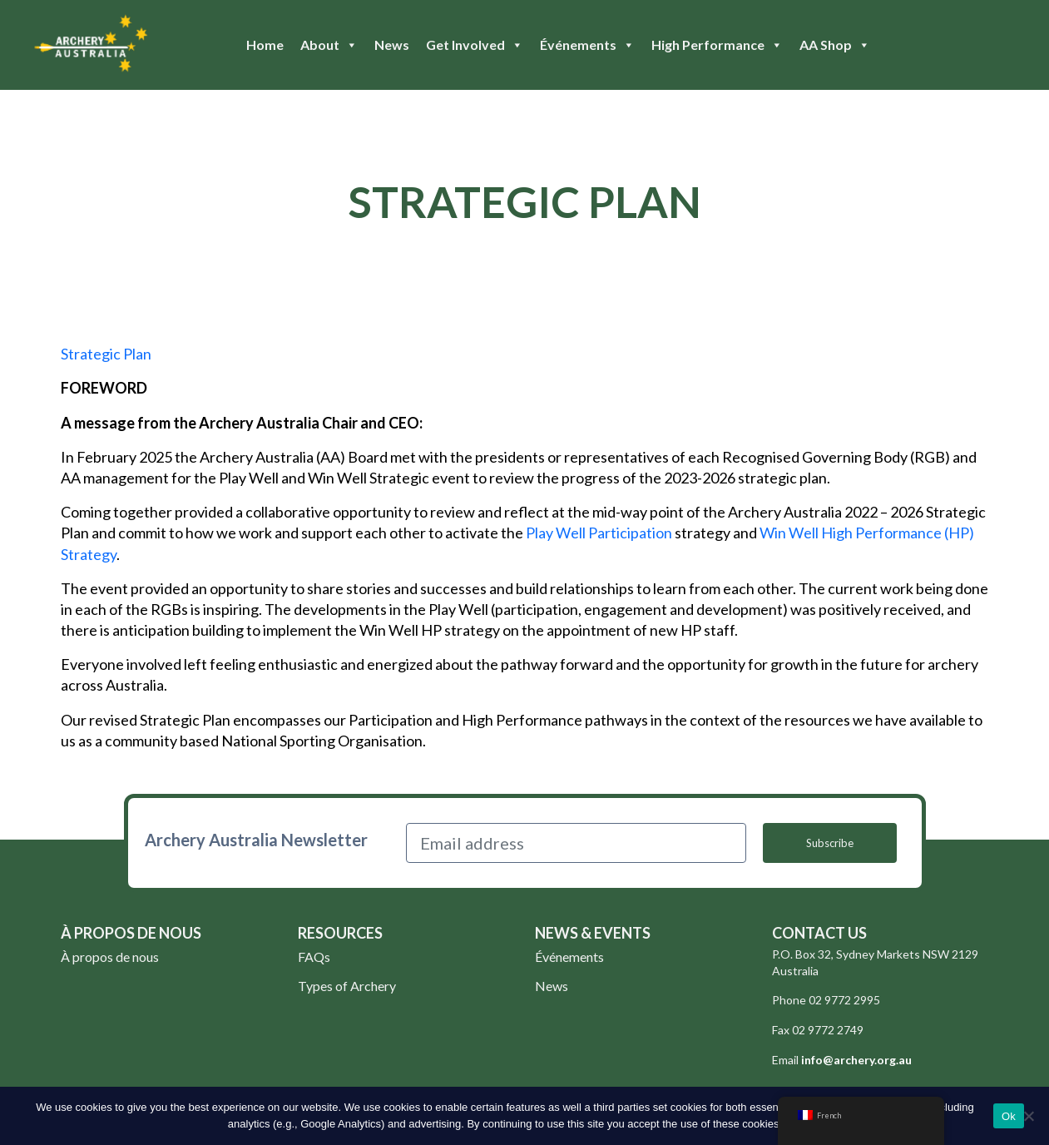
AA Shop (834, 45)
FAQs (314, 956)
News (391, 44)
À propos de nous (110, 956)
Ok (1009, 1116)
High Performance (717, 45)
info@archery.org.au (856, 1060)
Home (265, 44)
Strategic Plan (106, 353)
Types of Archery (347, 986)
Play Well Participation (599, 532)
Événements (587, 45)
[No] (1028, 1116)
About (329, 45)
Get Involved (474, 45)
